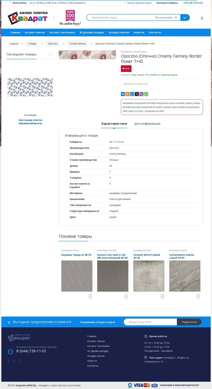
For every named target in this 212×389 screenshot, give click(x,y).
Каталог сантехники (62, 32)
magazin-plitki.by (26, 385)
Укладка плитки (119, 32)
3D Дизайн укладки (92, 32)
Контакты (155, 32)
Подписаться (189, 322)
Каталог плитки (35, 32)
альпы (184, 250)
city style (113, 250)
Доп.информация (147, 124)
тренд (76, 250)
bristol (148, 250)
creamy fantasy (77, 43)
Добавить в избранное (135, 83)
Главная (15, 32)
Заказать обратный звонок (137, 2)
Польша (113, 159)
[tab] (114, 125)
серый (112, 217)
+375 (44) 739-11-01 (193, 2)
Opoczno (53, 43)
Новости (139, 32)
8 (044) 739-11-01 (31, 350)
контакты (139, 111)
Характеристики (114, 124)
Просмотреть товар (89, 296)
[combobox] (118, 17)
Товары (32, 43)
